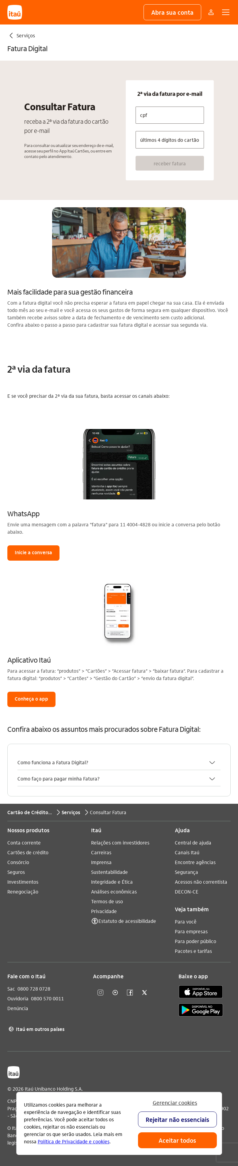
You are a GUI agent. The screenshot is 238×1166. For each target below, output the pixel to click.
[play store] (200, 1010)
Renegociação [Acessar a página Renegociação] (22, 891)
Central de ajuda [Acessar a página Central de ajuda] (193, 842)
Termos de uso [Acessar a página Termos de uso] (107, 901)
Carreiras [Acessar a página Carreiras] (101, 852)
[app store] (200, 992)
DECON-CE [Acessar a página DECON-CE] (186, 891)
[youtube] (115, 993)
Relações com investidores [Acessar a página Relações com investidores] (120, 842)
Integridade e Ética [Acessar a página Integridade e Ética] (112, 881)
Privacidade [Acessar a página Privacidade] (104, 911)
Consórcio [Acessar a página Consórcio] (18, 862)
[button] (172, 12)
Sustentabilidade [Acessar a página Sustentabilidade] (109, 872)
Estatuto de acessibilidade (127, 921)
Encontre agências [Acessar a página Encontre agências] (195, 862)
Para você (186, 921)
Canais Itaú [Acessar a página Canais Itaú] (187, 852)
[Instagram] (100, 993)
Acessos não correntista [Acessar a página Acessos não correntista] (201, 881)
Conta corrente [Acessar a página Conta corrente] (24, 842)
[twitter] (144, 993)
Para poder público (195, 941)
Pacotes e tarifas (193, 951)
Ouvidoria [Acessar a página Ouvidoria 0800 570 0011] (18, 998)
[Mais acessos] (211, 12)
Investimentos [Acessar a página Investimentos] (22, 881)
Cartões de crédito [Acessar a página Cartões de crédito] (27, 852)
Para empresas (191, 931)
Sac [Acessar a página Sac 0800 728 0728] (11, 988)
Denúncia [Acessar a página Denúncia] (17, 1008)
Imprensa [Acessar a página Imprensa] (101, 862)
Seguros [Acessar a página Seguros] (16, 872)
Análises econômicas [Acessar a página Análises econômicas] (114, 891)
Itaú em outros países (35, 1029)
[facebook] (129, 993)
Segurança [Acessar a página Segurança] (186, 872)
